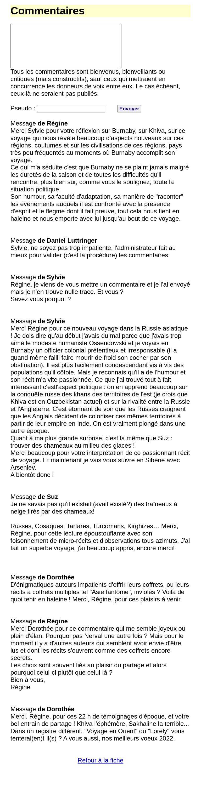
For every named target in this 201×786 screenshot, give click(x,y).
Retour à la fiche (101, 769)
